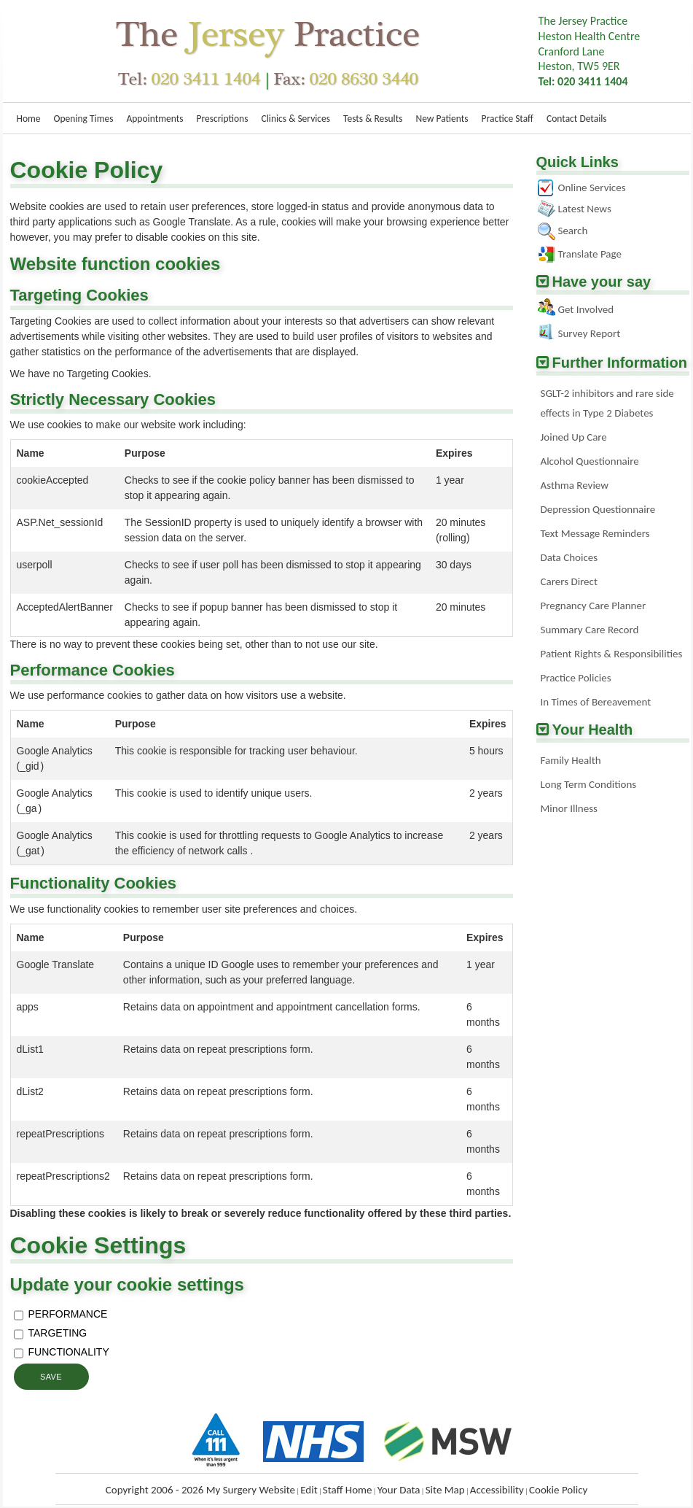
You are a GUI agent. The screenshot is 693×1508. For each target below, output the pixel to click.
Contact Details (577, 118)
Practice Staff (507, 118)
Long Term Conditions (589, 784)
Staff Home (347, 1489)
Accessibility (497, 1489)
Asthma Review (574, 485)
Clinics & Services (296, 118)
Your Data (398, 1489)
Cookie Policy (558, 1489)
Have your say (601, 282)
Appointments (154, 118)
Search (573, 230)
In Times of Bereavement (596, 701)
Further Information (620, 363)
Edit (308, 1489)
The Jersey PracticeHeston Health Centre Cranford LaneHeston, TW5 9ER (590, 51)
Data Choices (569, 557)
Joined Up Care (574, 437)
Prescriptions (222, 118)
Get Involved (586, 309)
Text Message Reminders (595, 533)
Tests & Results (372, 118)
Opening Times (84, 118)
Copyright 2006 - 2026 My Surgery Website (200, 1489)
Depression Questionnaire (598, 509)
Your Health (592, 730)
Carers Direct (569, 581)
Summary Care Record (590, 629)
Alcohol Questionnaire (590, 461)
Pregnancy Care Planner (593, 605)
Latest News (584, 208)
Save (51, 1376)
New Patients (441, 118)
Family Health (571, 760)
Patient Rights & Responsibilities (612, 653)
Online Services (592, 187)
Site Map (445, 1489)
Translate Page (590, 253)
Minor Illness (569, 808)
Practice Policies (576, 677)
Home (29, 118)
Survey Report (589, 333)
